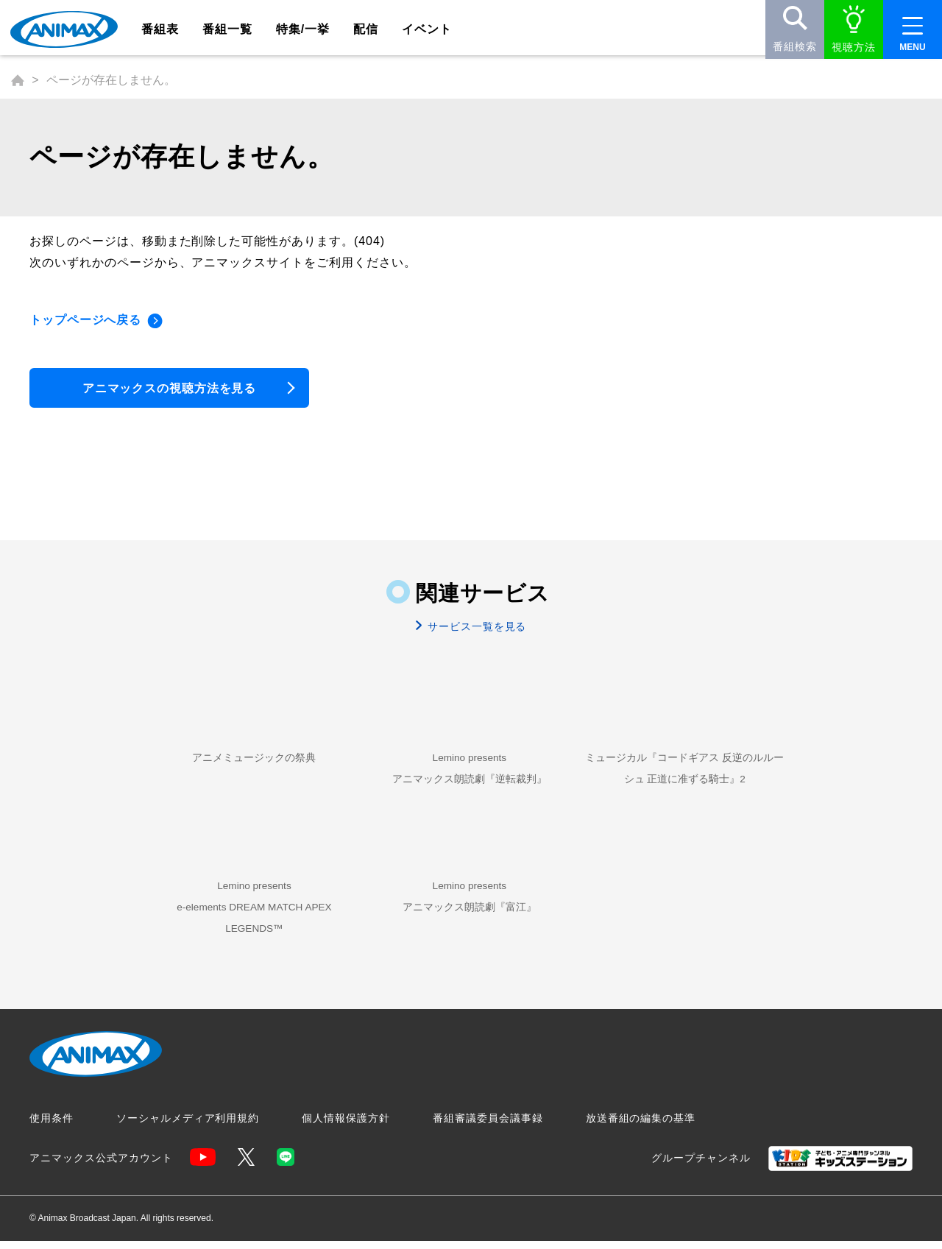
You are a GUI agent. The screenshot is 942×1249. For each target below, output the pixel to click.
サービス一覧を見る (476, 631)
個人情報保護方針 (346, 1127)
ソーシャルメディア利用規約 (187, 1127)
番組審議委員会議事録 (488, 1127)
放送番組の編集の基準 (641, 1127)
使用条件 (51, 1127)
